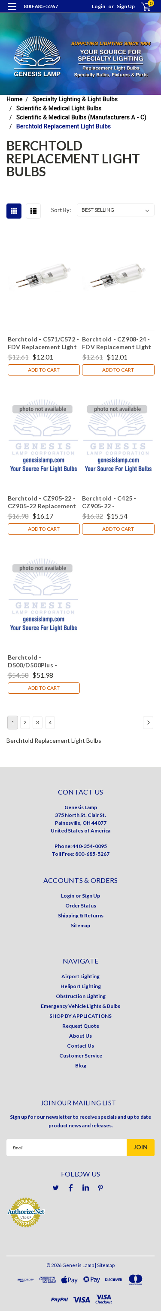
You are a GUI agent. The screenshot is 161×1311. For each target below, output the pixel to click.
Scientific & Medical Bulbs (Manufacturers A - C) (81, 117)
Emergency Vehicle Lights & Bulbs (80, 1006)
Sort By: (61, 210)
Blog (80, 1065)
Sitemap (80, 925)
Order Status (80, 905)
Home (14, 99)
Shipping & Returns (80, 915)
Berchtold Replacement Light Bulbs (63, 126)
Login (98, 6)
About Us (80, 1036)
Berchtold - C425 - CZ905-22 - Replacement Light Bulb (117, 501)
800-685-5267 (41, 6)
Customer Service (80, 1055)
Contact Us (80, 1045)
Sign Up (126, 6)
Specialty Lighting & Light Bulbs (75, 99)
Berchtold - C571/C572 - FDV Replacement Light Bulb (43, 342)
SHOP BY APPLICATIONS (80, 1016)
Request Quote (80, 1026)
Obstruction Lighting (81, 996)
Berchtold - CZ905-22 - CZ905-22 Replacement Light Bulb (42, 501)
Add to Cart (44, 369)
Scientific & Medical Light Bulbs (59, 108)
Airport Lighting (80, 976)
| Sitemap (105, 1265)
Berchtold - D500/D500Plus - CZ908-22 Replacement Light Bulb (42, 661)
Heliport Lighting (81, 986)
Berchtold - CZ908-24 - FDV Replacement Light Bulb (116, 342)
